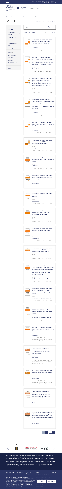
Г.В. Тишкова (35, 130)
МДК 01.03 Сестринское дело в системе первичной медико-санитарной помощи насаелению (42, 372)
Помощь (54, 21)
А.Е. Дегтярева (35, 423)
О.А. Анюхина (35, 47)
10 (51, 33)
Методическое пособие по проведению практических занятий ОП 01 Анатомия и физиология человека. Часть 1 (42, 212)
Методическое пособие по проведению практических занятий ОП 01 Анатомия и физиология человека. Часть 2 (42, 141)
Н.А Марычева (48, 278)
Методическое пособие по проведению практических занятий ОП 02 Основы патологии (42, 195)
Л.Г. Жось (34, 402)
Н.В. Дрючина (42, 278)
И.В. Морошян (35, 148)
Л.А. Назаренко (35, 378)
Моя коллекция (32, 32)
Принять (41, 481)
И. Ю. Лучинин (35, 357)
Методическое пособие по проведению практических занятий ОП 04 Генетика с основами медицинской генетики (42, 177)
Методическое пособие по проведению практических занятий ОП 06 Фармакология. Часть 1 (43, 159)
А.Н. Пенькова (35, 278)
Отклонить (51, 481)
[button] (7, 448)
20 (52, 33)
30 (54, 33)
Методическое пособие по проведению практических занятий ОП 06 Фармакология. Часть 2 (43, 124)
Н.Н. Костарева (35, 238)
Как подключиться (47, 21)
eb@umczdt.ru (12, 9)
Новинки (26, 32)
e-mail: (7, 9)
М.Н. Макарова (35, 183)
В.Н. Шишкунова (35, 68)
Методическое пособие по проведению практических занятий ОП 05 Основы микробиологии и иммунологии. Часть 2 (42, 41)
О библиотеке (38, 21)
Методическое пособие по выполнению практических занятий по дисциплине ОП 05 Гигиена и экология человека (43, 329)
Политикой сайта (10, 483)
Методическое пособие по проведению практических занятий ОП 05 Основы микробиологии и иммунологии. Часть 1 (42, 249)
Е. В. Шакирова (35, 165)
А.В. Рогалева (35, 89)
